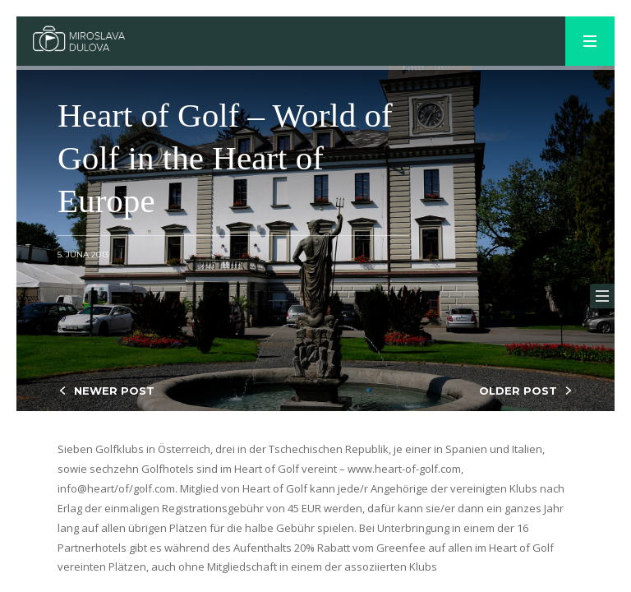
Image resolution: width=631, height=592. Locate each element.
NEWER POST (114, 390)
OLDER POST (518, 390)
